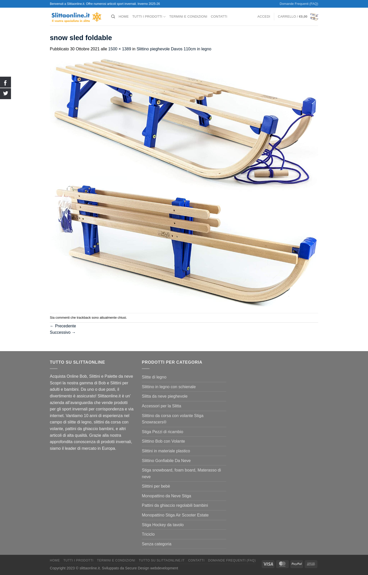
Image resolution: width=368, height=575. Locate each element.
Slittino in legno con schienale (169, 387)
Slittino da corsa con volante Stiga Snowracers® (172, 418)
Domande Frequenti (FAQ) (299, 4)
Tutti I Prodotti (149, 16)
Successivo (63, 332)
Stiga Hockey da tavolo (163, 525)
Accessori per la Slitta (161, 406)
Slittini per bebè (156, 486)
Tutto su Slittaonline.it (162, 560)
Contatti (219, 16)
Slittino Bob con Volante (163, 441)
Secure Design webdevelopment (151, 568)
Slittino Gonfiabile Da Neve (166, 460)
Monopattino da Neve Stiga (166, 496)
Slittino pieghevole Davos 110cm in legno (173, 49)
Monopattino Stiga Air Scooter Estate (175, 515)
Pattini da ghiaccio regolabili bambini (175, 505)
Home (124, 16)
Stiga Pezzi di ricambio (162, 432)
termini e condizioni (188, 16)
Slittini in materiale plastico (166, 451)
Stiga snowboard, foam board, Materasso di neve (181, 473)
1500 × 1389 (119, 49)
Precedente (63, 326)
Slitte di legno (154, 377)
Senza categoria (156, 544)
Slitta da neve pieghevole (165, 396)
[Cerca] (113, 16)
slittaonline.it (89, 568)
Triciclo (148, 534)
